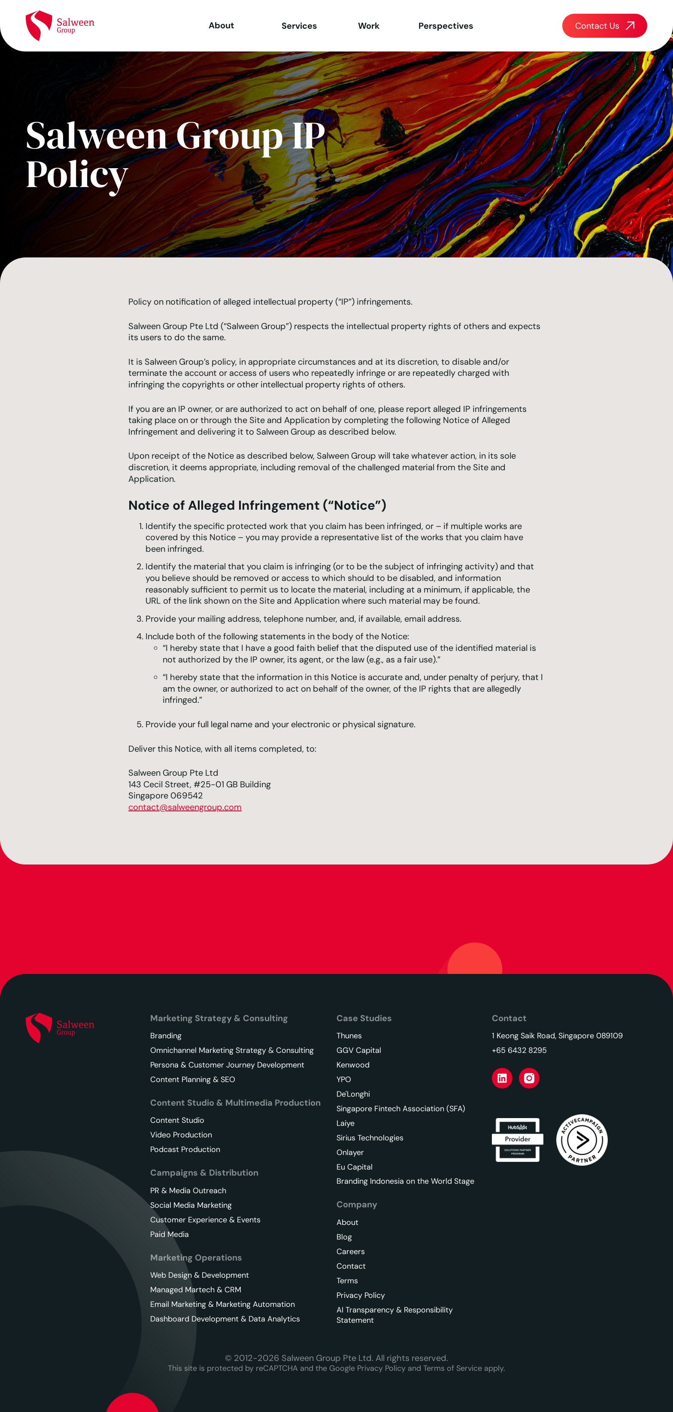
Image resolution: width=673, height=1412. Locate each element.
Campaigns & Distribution (204, 1172)
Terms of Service (452, 1368)
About (221, 25)
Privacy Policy (381, 1368)
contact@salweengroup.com (185, 807)
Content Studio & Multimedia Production (235, 1102)
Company (356, 1204)
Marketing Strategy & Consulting (219, 1018)
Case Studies (364, 1018)
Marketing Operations (196, 1257)
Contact (509, 1018)
